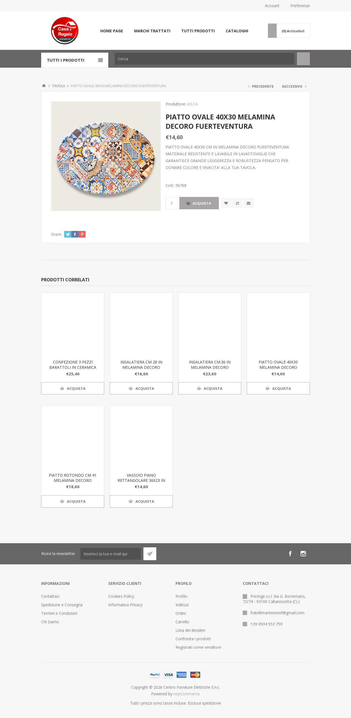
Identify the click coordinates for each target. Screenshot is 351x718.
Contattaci (50, 596)
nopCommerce (186, 693)
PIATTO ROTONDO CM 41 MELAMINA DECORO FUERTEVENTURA (73, 480)
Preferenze (300, 5)
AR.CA (192, 104)
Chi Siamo (50, 621)
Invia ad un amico (249, 203)
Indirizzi (182, 604)
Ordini (181, 613)
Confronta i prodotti (193, 638)
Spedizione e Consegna (62, 604)
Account (272, 5)
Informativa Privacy (125, 604)
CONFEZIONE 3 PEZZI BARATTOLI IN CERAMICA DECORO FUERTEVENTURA (72, 367)
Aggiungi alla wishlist (226, 203)
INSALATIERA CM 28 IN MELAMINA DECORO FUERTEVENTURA (141, 367)
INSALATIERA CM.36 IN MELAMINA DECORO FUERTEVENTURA (210, 367)
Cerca (303, 58)
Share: (56, 234)
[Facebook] (290, 553)
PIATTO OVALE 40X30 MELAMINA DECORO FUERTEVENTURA (278, 367)
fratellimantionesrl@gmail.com (277, 612)
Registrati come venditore (198, 647)
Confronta (237, 203)
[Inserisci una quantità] (172, 203)
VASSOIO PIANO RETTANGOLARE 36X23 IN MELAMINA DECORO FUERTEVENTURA (141, 483)
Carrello (182, 621)
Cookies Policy (121, 596)
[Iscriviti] (110, 554)
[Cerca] (204, 59)
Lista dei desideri (190, 630)
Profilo (181, 596)
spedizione (211, 703)
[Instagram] (303, 553)
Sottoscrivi (149, 553)
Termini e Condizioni (59, 613)
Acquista (202, 203)
